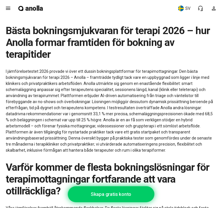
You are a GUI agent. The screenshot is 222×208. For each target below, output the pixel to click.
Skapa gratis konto (111, 194)
